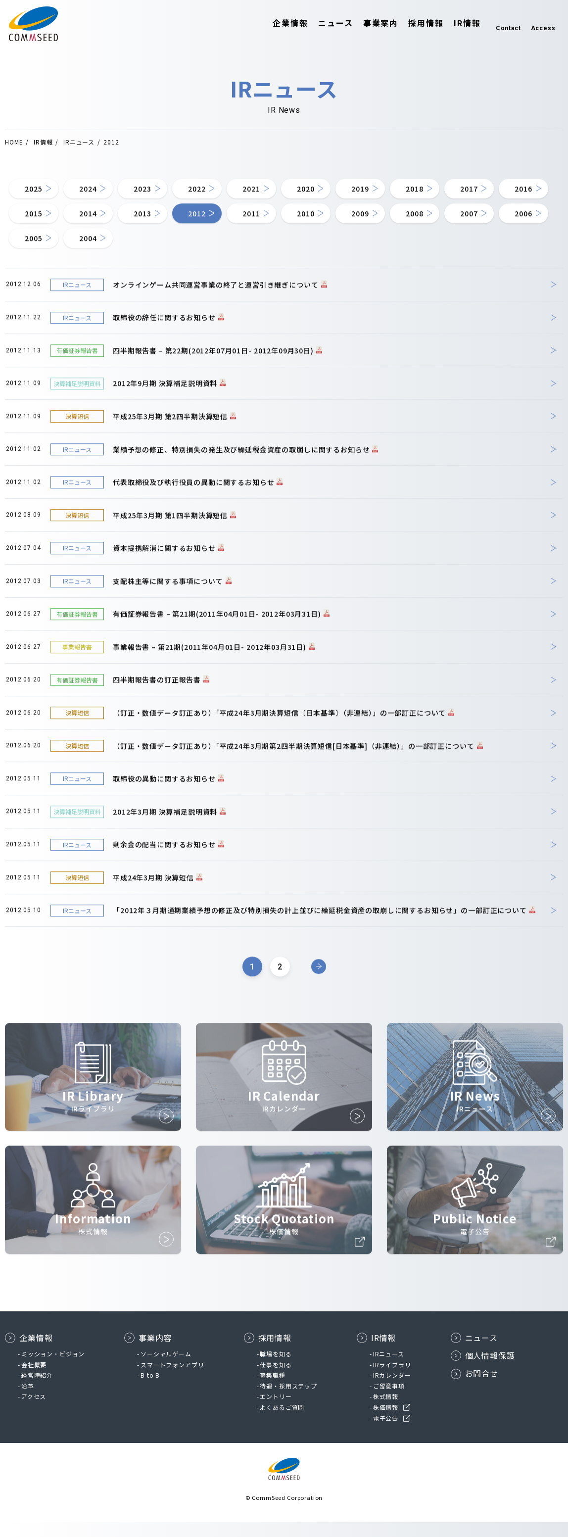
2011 (424, 227)
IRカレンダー (392, 1390)
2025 (38, 197)
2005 (295, 257)
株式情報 (385, 1411)
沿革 (27, 1400)
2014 (231, 227)
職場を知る (275, 1368)
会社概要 (34, 1379)
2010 (488, 227)
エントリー (275, 1411)
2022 (231, 197)
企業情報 (276, 23)
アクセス (33, 1411)
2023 (167, 197)
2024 (102, 197)
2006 (231, 257)
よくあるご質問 (282, 1422)
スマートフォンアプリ (172, 1379)
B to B (150, 1390)
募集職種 (272, 1390)
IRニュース (388, 1368)
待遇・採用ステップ (288, 1400)
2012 (360, 227)
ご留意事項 (389, 1400)
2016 (102, 227)
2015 (167, 227)
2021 (295, 197)
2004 (360, 257)
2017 (38, 227)
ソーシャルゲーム (166, 1368)
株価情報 (385, 1422)
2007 (167, 257)
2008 (102, 257)
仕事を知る (275, 1379)
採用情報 (411, 23)
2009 (38, 257)
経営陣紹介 (37, 1390)
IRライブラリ (392, 1379)
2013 (295, 227)
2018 (488, 197)
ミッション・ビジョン (53, 1368)
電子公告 (385, 1433)
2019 (424, 197)
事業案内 (366, 23)
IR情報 (452, 23)
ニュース (320, 23)
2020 (360, 197)
